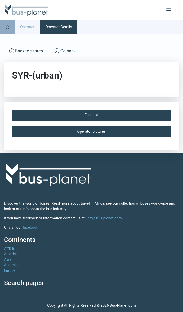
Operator (27, 27)
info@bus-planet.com (104, 218)
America (11, 254)
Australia (11, 265)
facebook (30, 227)
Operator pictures (91, 131)
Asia (7, 259)
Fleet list (91, 115)
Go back (65, 50)
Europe (9, 270)
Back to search (26, 50)
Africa (9, 248)
